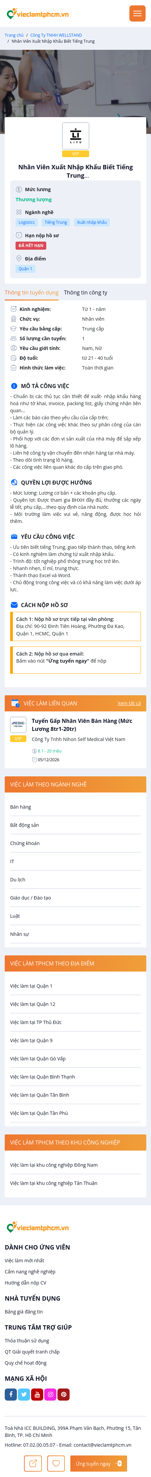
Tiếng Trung (56, 222)
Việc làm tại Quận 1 (31, 986)
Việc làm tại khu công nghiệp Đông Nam (54, 1165)
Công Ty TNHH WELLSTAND (56, 35)
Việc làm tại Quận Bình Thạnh (42, 1077)
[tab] (31, 292)
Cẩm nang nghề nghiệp (30, 1271)
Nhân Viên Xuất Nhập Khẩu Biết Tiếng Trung (75, 174)
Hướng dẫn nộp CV (25, 1282)
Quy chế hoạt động (26, 1363)
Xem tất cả (129, 703)
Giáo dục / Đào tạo (30, 897)
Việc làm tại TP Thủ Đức (35, 1022)
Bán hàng (20, 807)
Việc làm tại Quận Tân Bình (39, 1095)
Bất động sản (24, 825)
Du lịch (17, 879)
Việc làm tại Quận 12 (32, 1004)
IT (12, 861)
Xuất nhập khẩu (92, 222)
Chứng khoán (25, 843)
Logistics (27, 222)
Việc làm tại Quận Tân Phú (39, 1113)
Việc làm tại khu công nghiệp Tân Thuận (53, 1183)
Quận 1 (25, 269)
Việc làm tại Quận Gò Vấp (38, 1058)
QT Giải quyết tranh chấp (32, 1351)
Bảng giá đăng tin (24, 1311)
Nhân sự (19, 934)
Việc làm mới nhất (24, 1260)
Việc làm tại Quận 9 (31, 1040)
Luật (15, 916)
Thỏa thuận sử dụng (27, 1340)
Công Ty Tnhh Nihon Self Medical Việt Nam (78, 739)
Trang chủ (14, 35)
